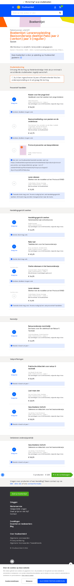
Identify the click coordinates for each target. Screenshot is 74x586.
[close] (70, 564)
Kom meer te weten (28, 575)
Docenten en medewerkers (21, 524)
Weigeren (29, 581)
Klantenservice (16, 506)
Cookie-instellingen (12, 581)
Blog (11, 526)
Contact (13, 514)
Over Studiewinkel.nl (18, 534)
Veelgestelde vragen (18, 509)
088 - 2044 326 (15, 484)
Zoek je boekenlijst (19, 494)
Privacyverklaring (17, 540)
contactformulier (34, 484)
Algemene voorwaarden (19, 538)
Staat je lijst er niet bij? (19, 511)
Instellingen (15, 521)
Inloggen (13, 502)
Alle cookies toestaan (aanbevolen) (52, 581)
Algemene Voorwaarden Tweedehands (25, 543)
